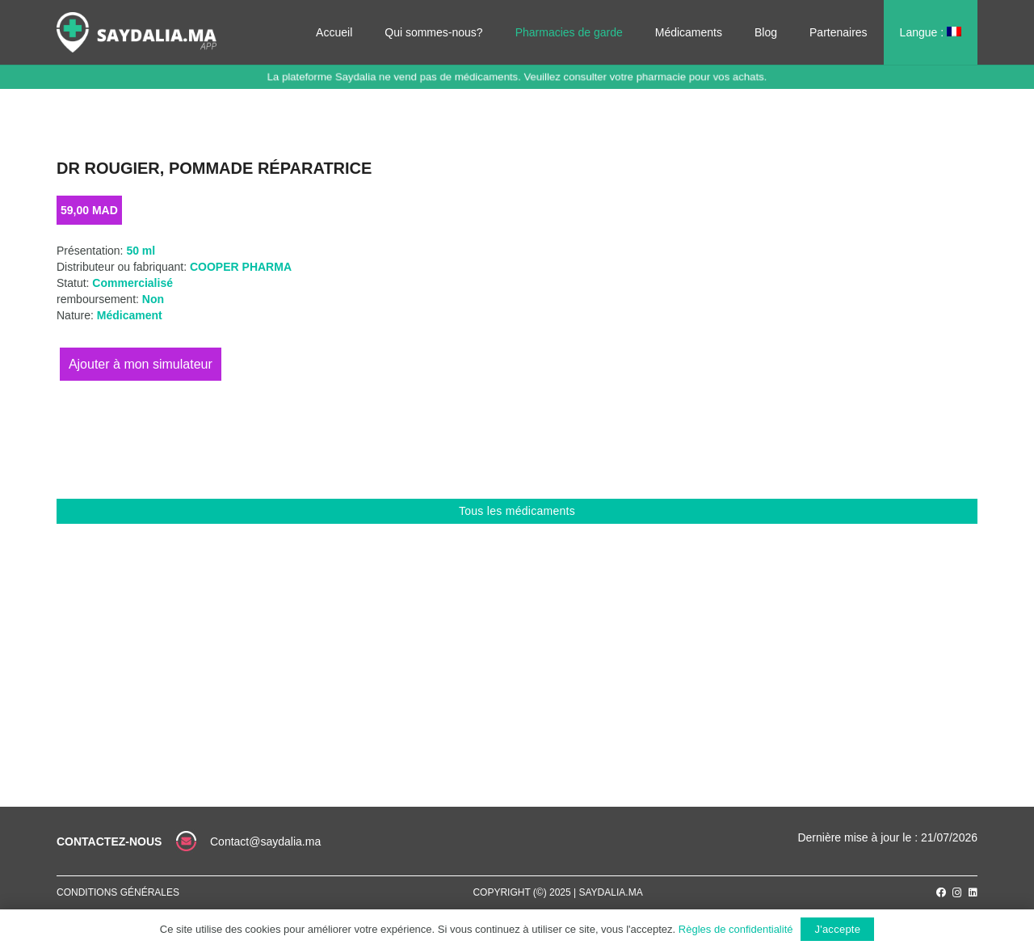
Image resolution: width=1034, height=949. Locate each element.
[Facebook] (941, 892)
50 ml (140, 250)
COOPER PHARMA (241, 266)
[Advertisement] (517, 645)
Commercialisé (132, 282)
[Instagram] (957, 893)
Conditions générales (118, 892)
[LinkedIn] (973, 892)
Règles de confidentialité (736, 929)
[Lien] (136, 32)
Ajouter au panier (140, 364)
